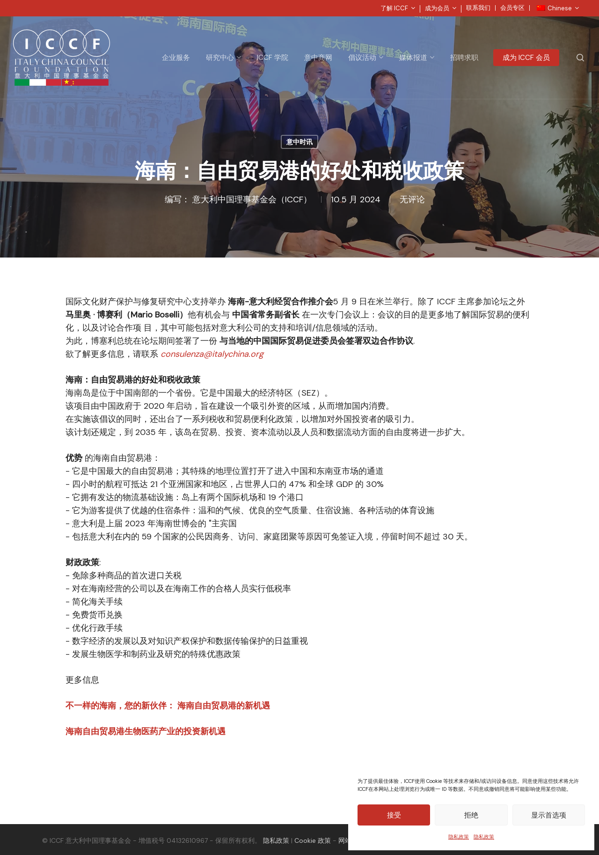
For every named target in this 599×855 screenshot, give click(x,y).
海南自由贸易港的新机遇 (223, 705)
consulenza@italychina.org (212, 354)
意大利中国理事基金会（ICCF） (252, 199)
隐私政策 (458, 836)
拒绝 (471, 815)
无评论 (412, 199)
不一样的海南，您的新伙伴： (121, 705)
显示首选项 (548, 815)
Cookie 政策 (312, 840)
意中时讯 (299, 142)
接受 (394, 815)
